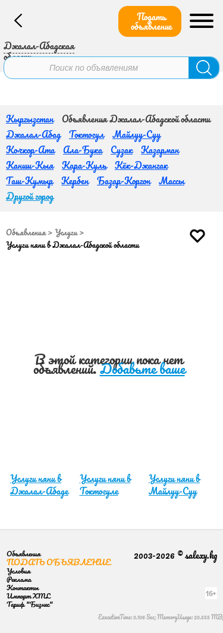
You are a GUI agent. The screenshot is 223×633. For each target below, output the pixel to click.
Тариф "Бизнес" (30, 604)
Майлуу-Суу (136, 134)
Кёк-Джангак (141, 165)
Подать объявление (151, 21)
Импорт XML (28, 595)
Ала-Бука (82, 150)
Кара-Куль (84, 165)
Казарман (160, 150)
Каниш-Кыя (30, 165)
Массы (171, 181)
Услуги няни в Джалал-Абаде (39, 484)
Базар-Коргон (123, 181)
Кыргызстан (30, 119)
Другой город (30, 196)
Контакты (23, 587)
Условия (18, 571)
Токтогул (86, 134)
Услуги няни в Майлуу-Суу (174, 484)
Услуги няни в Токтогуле (105, 484)
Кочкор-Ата (30, 150)
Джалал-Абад (33, 134)
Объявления (26, 232)
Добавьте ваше (142, 369)
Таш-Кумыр (29, 181)
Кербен (75, 181)
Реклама (19, 579)
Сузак (122, 150)
